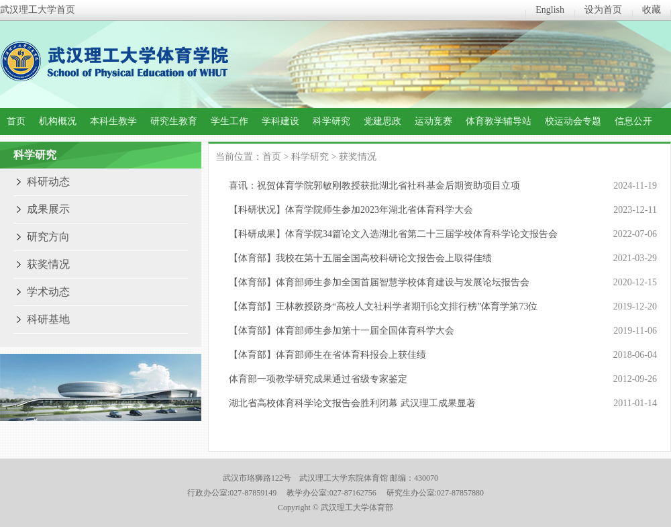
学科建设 (280, 121)
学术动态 (48, 291)
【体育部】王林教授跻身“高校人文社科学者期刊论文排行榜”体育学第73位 (383, 306)
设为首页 (603, 10)
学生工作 (229, 121)
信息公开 (633, 121)
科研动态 (48, 181)
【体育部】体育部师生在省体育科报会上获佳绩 (327, 355)
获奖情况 (48, 264)
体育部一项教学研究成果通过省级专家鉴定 (318, 379)
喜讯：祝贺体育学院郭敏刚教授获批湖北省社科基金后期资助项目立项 (374, 186)
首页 (16, 121)
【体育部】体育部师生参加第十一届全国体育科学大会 (341, 331)
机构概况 (57, 121)
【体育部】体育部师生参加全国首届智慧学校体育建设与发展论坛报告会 (379, 282)
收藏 (651, 10)
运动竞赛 (433, 121)
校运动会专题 (573, 121)
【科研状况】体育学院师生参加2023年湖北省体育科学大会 (351, 210)
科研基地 (48, 319)
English (549, 10)
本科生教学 (113, 121)
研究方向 (48, 236)
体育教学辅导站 (498, 121)
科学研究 (331, 121)
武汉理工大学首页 (37, 10)
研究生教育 (173, 121)
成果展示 (48, 209)
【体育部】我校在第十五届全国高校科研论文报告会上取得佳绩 (360, 258)
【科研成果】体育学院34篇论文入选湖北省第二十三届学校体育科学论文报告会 (393, 234)
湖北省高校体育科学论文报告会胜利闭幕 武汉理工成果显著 (352, 403)
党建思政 (382, 121)
